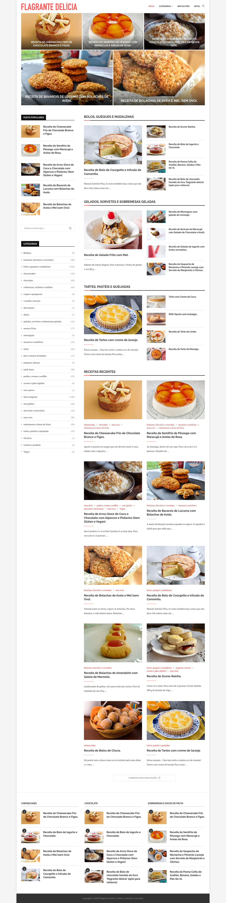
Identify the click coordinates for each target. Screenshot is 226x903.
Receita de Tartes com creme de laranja (110, 340)
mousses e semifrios (49, 342)
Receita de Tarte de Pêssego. (184, 349)
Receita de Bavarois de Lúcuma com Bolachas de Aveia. (58, 189)
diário (49, 314)
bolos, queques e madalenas (49, 266)
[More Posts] (144, 778)
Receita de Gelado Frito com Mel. (106, 255)
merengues (49, 335)
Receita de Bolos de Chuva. (102, 750)
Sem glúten (183, 6)
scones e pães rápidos (49, 383)
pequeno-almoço (49, 362)
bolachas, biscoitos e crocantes (49, 259)
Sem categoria (49, 396)
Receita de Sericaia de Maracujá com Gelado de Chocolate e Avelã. (187, 231)
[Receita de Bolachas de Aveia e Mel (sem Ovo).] (159, 77)
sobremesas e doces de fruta (49, 424)
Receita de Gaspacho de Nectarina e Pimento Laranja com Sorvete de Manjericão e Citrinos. (186, 267)
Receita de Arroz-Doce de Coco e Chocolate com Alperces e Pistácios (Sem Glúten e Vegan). (112, 517)
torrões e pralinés (49, 445)
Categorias (165, 6)
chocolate (49, 280)
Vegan (49, 451)
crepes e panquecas (49, 294)
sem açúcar (49, 390)
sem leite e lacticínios (49, 410)
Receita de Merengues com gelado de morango (183, 213)
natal (49, 349)
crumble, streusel (49, 300)
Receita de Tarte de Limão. (182, 331)
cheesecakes (49, 273)
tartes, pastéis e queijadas (49, 431)
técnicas (49, 438)
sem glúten (49, 403)
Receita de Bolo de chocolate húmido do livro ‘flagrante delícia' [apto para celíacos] (186, 182)
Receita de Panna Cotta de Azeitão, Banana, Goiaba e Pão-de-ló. (185, 164)
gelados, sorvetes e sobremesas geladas (49, 321)
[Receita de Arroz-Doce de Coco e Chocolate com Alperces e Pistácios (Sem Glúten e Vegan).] (174, 31)
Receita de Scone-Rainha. (182, 127)
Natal (197, 6)
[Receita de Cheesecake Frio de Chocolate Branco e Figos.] (51, 31)
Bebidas (49, 253)
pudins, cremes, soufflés (49, 376)
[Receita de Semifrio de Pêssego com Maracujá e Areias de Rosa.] (113, 31)
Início (151, 6)
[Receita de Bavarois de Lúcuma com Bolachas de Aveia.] (67, 77)
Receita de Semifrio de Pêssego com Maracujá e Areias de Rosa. (113, 44)
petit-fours (49, 369)
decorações (49, 307)
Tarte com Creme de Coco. (182, 297)
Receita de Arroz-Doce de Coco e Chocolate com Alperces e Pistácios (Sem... (174, 42)
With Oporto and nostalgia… (183, 314)
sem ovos (49, 417)
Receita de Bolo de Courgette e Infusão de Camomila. (112, 172)
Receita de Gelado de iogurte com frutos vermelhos (187, 248)
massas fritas (49, 328)
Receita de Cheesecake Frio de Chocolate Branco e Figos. (51, 44)
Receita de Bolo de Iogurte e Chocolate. (184, 146)
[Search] (203, 6)
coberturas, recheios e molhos (49, 287)
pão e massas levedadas (49, 355)
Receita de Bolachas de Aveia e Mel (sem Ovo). (159, 101)
